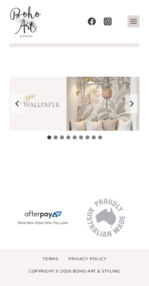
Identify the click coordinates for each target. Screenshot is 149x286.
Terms (50, 258)
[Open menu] (133, 21)
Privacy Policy (87, 258)
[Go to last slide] (17, 103)
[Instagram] (108, 21)
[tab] (49, 137)
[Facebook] (92, 21)
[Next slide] (131, 103)
